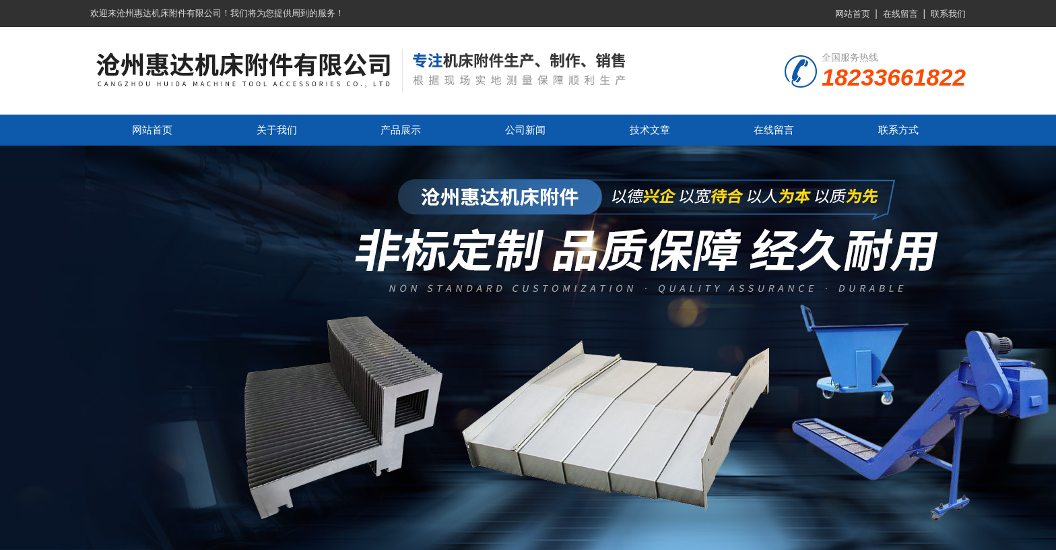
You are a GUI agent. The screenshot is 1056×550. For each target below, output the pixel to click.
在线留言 (900, 14)
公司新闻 (525, 129)
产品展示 (401, 129)
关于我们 (277, 129)
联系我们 (948, 14)
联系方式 (898, 129)
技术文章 (650, 129)
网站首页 (852, 14)
